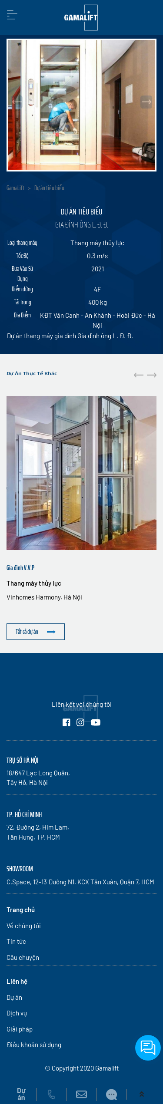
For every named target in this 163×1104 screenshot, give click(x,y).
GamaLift (15, 188)
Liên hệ (17, 981)
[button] (151, 375)
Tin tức (16, 941)
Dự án (14, 997)
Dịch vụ (17, 1013)
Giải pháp (20, 1029)
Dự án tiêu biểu (49, 188)
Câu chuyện (23, 957)
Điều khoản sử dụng (34, 1044)
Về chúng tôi (24, 925)
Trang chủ (21, 909)
